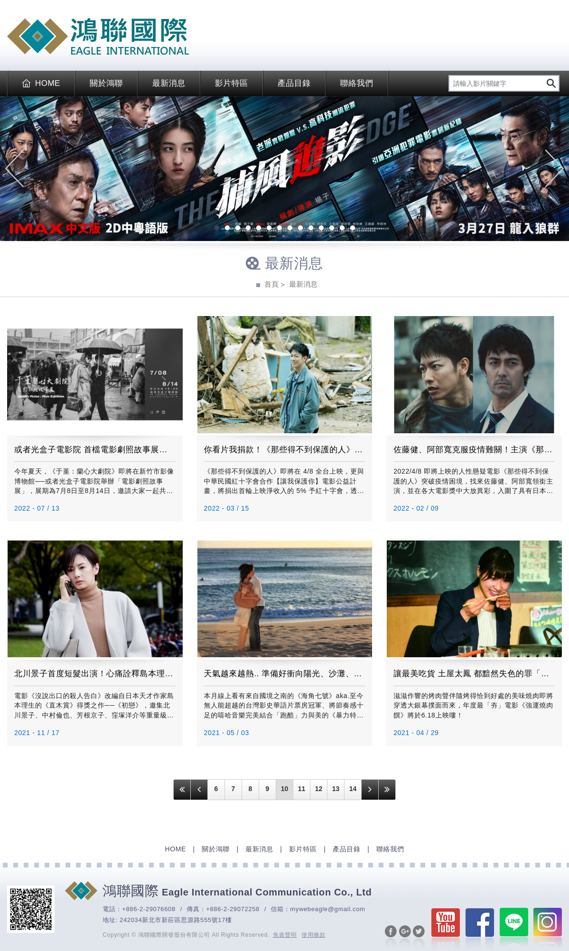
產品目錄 (294, 83)
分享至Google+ (405, 937)
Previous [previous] (14, 168)
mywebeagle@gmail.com (327, 909)
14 (352, 229)
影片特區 (231, 83)
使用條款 (314, 935)
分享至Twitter (419, 937)
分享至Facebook (391, 937)
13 (342, 229)
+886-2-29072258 (233, 909)
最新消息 (169, 83)
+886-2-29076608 (149, 909)
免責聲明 (285, 935)
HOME (41, 83)
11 (321, 229)
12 (331, 229)
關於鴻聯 (106, 83)
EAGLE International (98, 36)
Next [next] (554, 168)
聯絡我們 (356, 83)
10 (311, 229)
